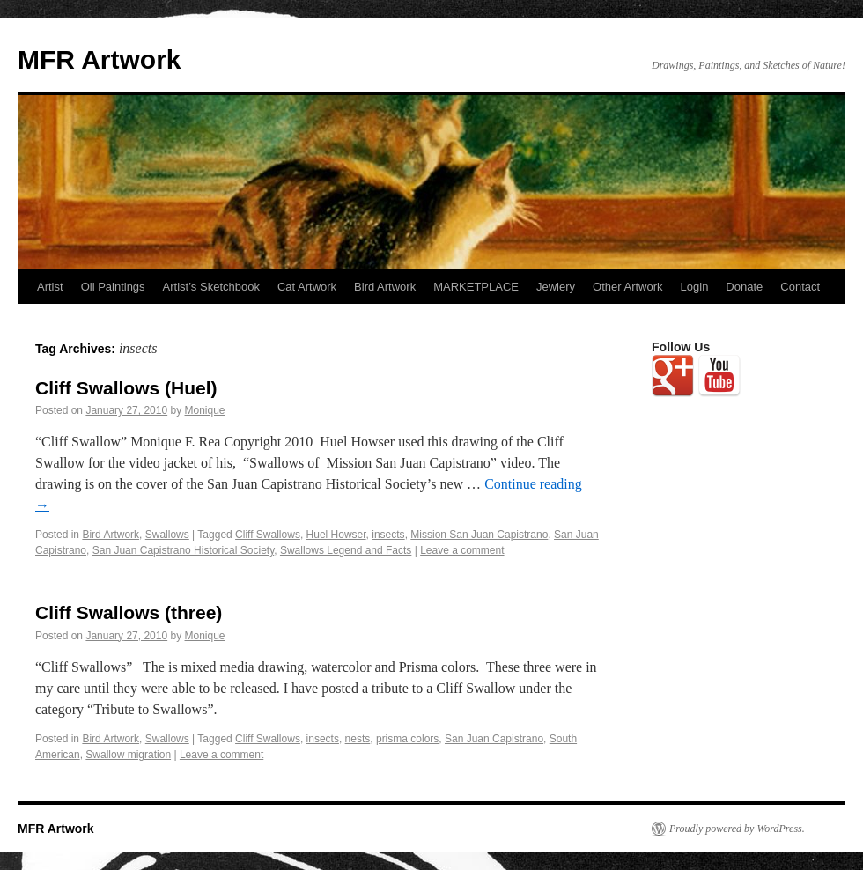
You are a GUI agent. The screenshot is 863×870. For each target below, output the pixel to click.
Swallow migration (128, 754)
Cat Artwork (306, 286)
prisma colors (407, 739)
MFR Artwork (99, 59)
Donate (744, 286)
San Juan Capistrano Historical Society (183, 550)
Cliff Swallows (267, 534)
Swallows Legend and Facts (345, 550)
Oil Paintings (113, 286)
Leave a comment (462, 550)
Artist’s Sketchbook (211, 286)
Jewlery (555, 286)
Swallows (167, 534)
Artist (50, 286)
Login (695, 286)
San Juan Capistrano (494, 739)
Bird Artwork (385, 286)
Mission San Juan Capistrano (479, 534)
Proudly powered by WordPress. (737, 828)
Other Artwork (627, 286)
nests (358, 739)
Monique (205, 410)
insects (388, 534)
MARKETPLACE (476, 286)
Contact (800, 286)
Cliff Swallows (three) (128, 612)
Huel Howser (336, 534)
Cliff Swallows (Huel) (126, 388)
